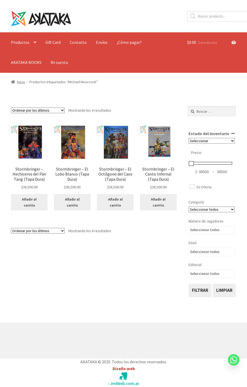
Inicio (21, 82)
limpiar (224, 290)
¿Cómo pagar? (129, 42)
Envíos (102, 42)
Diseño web (124, 368)
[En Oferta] (192, 186)
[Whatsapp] (233, 365)
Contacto (78, 42)
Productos (20, 42)
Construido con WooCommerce (39, 339)
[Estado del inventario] (212, 141)
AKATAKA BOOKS (26, 62)
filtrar (200, 290)
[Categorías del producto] (212, 209)
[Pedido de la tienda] (38, 110)
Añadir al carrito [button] (29, 202)
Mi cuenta (59, 62)
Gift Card (53, 42)
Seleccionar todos (205, 229)
